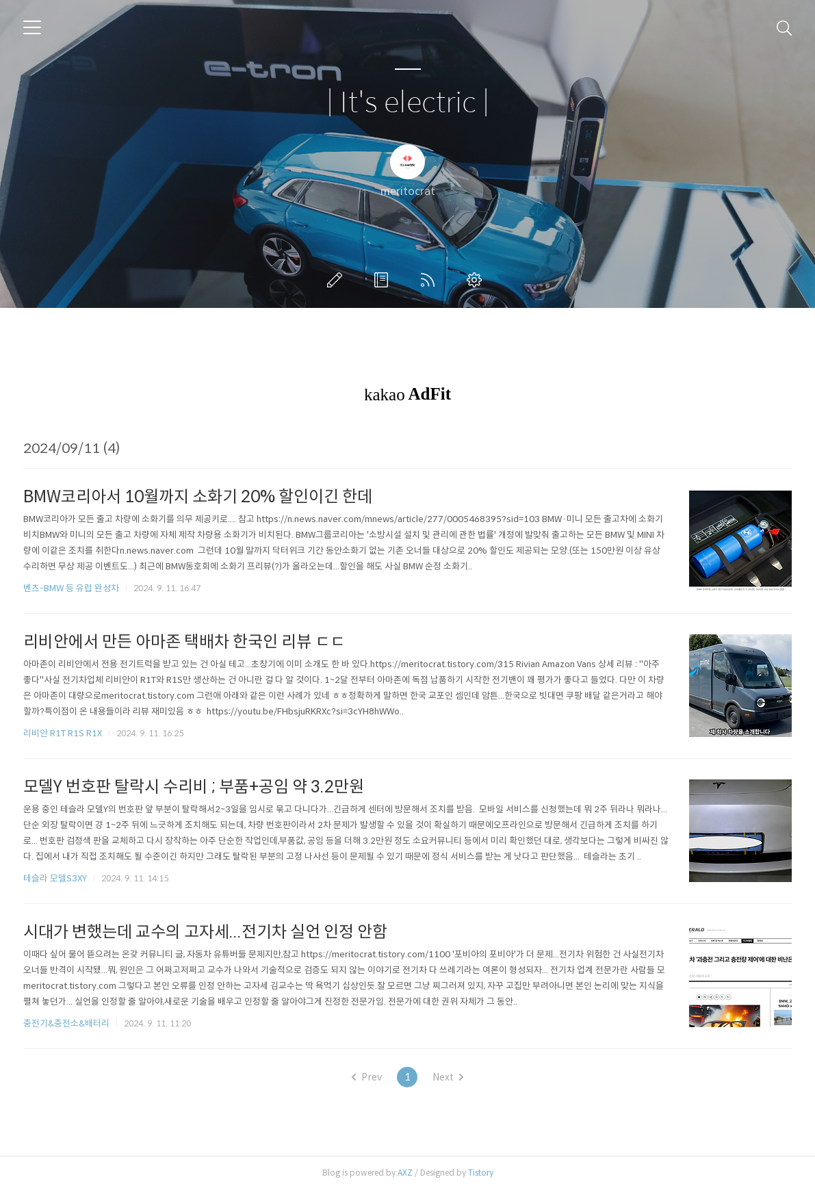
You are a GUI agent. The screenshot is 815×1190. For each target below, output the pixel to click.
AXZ (405, 1172)
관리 (477, 280)
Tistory (480, 1172)
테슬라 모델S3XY (55, 878)
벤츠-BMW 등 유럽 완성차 (71, 588)
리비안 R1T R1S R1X (62, 733)
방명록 (383, 280)
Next (447, 1077)
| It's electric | (407, 103)
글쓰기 (337, 280)
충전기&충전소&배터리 (66, 1023)
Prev (367, 1077)
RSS (430, 280)
